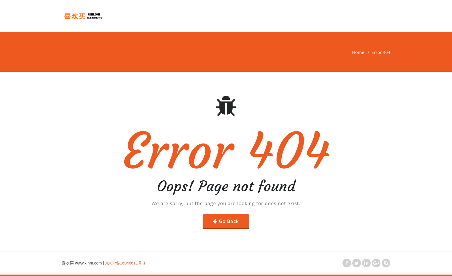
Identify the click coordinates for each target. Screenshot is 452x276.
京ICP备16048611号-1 (125, 263)
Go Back (229, 221)
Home (358, 52)
